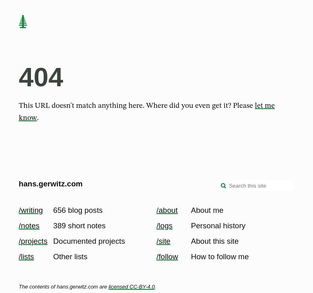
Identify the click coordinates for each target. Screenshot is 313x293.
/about (167, 210)
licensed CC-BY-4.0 (131, 287)
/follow (167, 256)
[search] (223, 186)
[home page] (23, 22)
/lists (26, 256)
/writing (31, 210)
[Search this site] (255, 185)
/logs (164, 225)
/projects (33, 241)
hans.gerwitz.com (51, 183)
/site (163, 241)
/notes (29, 225)
